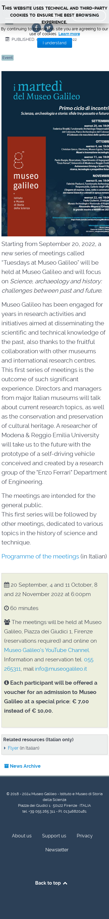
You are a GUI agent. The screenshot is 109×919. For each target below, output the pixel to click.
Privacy (85, 836)
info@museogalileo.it (61, 668)
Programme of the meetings (40, 556)
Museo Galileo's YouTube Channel (46, 650)
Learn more (69, 33)
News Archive (22, 766)
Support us (54, 836)
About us (22, 836)
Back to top (51, 883)
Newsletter (57, 850)
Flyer (13, 748)
